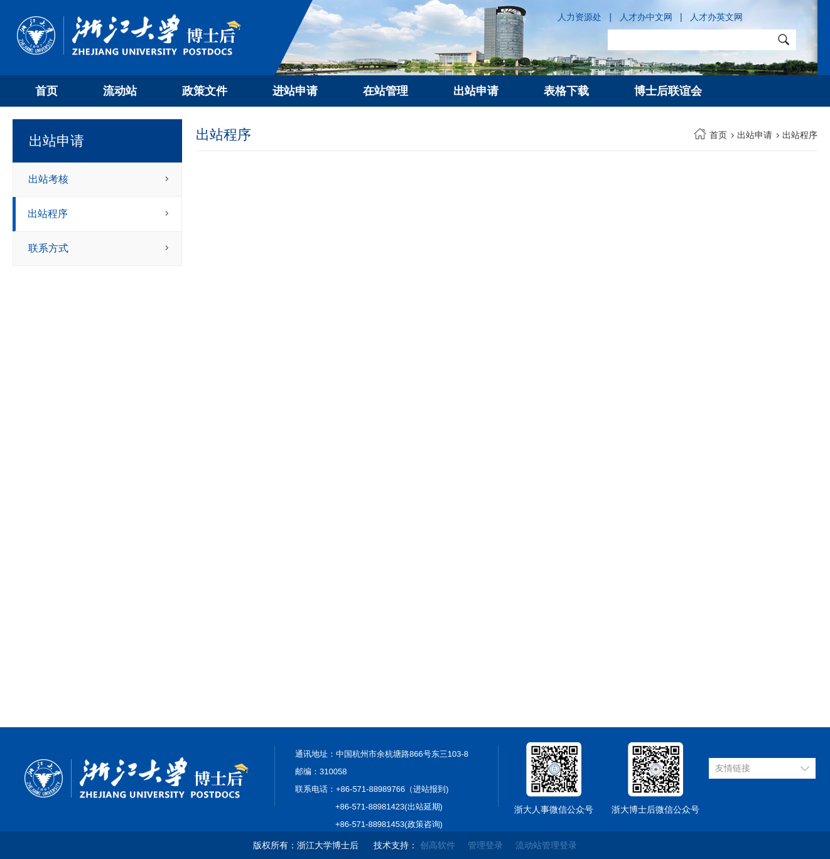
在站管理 (385, 91)
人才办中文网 (646, 17)
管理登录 (485, 845)
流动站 (120, 91)
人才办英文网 (716, 17)
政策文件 (204, 91)
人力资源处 (579, 17)
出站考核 (48, 179)
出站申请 (476, 91)
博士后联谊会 (668, 91)
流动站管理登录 (546, 845)
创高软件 (437, 845)
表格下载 (566, 91)
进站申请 (295, 91)
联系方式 (48, 248)
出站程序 (48, 213)
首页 (46, 91)
